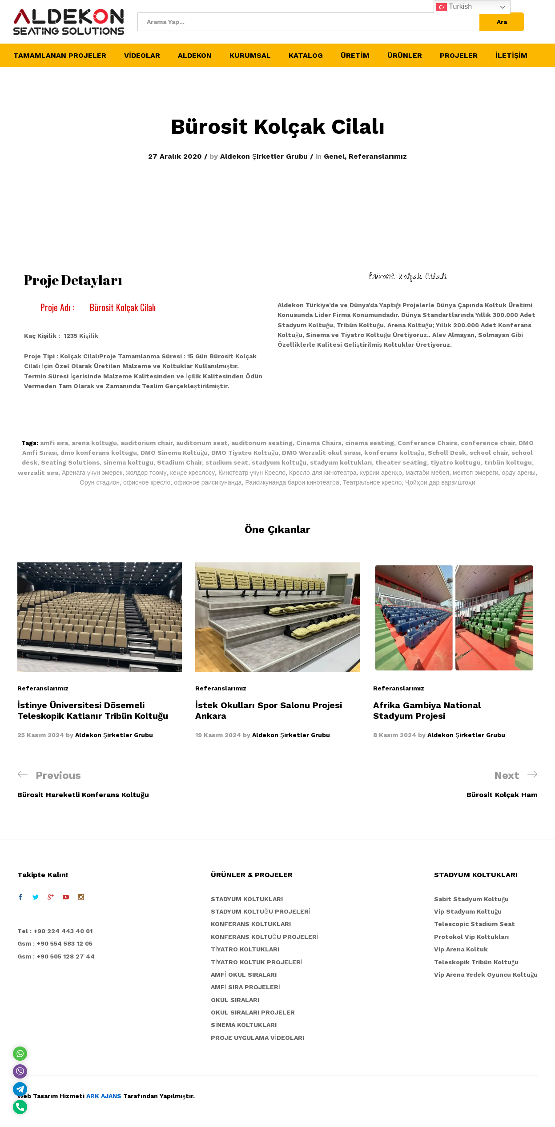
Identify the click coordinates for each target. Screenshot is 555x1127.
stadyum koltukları (341, 462)
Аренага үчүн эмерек (92, 472)
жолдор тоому (146, 472)
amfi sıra (54, 442)
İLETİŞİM (511, 55)
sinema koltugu (128, 462)
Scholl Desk (447, 452)
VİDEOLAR (142, 55)
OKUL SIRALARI (235, 999)
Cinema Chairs (319, 442)
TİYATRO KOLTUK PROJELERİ (256, 962)
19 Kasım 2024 (218, 734)
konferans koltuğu (394, 452)
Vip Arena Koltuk (461, 949)
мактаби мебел (427, 472)
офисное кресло (146, 482)
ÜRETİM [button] (355, 55)
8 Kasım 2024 (394, 734)
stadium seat (226, 462)
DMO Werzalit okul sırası (321, 452)
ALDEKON (195, 55)
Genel (334, 156)
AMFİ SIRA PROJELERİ (245, 987)
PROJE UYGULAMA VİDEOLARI (257, 1037)
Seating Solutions (70, 462)
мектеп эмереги (475, 472)
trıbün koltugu (508, 462)
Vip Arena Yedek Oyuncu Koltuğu (486, 974)
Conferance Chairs (427, 442)
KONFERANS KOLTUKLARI (251, 923)
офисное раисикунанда (207, 482)
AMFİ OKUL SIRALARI (244, 974)
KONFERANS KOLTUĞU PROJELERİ (264, 936)
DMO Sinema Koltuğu (174, 452)
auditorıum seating (262, 442)
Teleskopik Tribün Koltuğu (476, 962)
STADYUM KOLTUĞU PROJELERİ (260, 911)
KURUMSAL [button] (250, 55)
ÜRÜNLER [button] (404, 55)
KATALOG (306, 55)
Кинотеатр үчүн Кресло (252, 472)
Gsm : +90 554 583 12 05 (54, 943)
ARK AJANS (103, 1095)
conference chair (488, 442)
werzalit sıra (38, 472)
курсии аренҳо (381, 472)
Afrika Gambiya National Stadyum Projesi (427, 710)
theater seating (401, 462)
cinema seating (369, 442)
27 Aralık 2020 (175, 156)
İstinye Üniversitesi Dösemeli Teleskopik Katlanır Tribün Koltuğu (92, 710)
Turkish (454, 7)
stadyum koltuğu (279, 462)
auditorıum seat (202, 442)
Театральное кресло (372, 482)
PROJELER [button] (459, 55)
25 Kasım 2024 (40, 734)
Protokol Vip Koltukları (471, 936)
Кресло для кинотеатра (322, 472)
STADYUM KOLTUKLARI (247, 898)
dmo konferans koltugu (98, 452)
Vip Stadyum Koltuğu (468, 911)
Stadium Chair (179, 462)
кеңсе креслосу (192, 472)
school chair (489, 452)
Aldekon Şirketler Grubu (264, 156)
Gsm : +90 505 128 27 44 (56, 956)
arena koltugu (94, 442)
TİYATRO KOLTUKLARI (245, 949)
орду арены (518, 472)
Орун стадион (100, 482)
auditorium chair (147, 442)
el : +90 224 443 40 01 (57, 930)
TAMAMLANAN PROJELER (59, 55)
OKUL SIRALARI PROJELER (253, 1012)
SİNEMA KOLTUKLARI (244, 1024)
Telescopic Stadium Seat (474, 923)
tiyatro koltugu (455, 462)
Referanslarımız (378, 156)
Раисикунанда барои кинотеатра (292, 482)
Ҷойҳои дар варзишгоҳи (440, 482)
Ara (502, 21)
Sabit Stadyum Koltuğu (471, 898)
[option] (100, 651)
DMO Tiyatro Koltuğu (244, 452)
